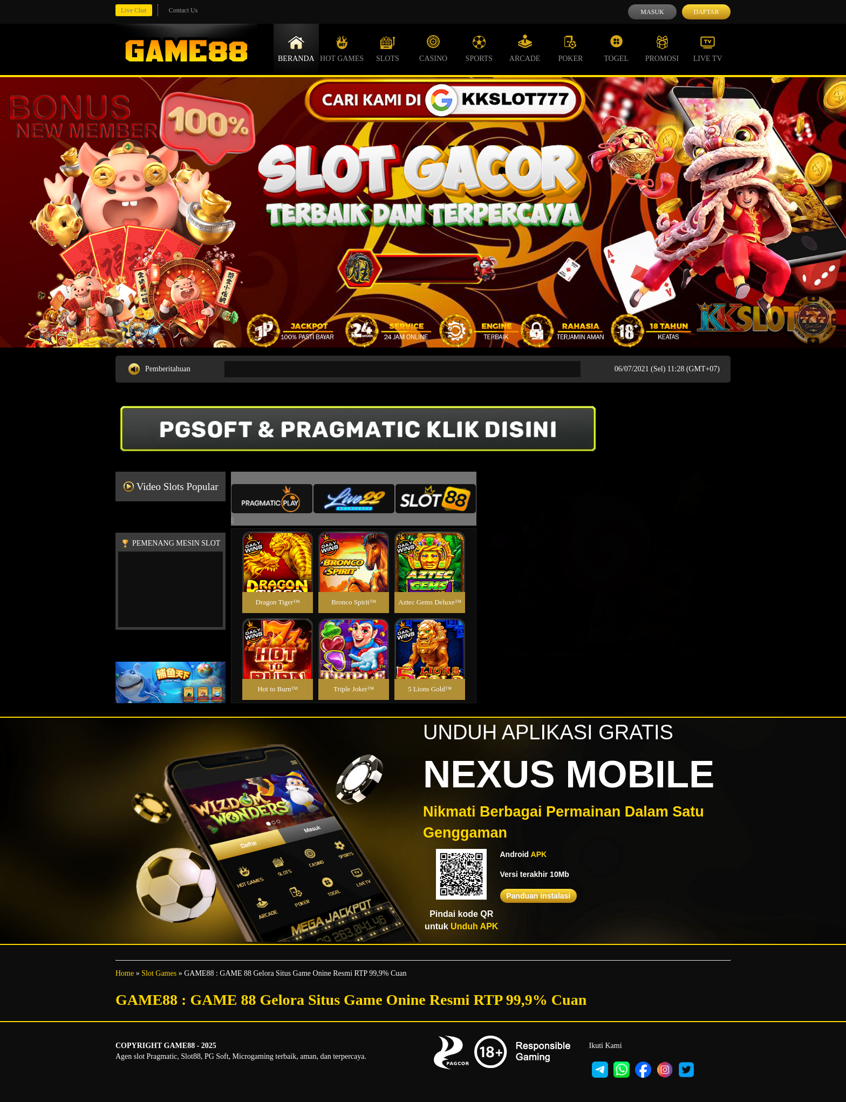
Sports (479, 49)
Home (124, 973)
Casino (433, 49)
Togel (616, 49)
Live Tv (707, 49)
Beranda (296, 49)
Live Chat (134, 10)
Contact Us (183, 10)
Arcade (525, 49)
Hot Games (342, 49)
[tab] (271, 498)
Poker (570, 49)
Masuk (652, 12)
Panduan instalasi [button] (538, 896)
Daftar (706, 12)
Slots (387, 49)
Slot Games (158, 973)
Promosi (662, 49)
